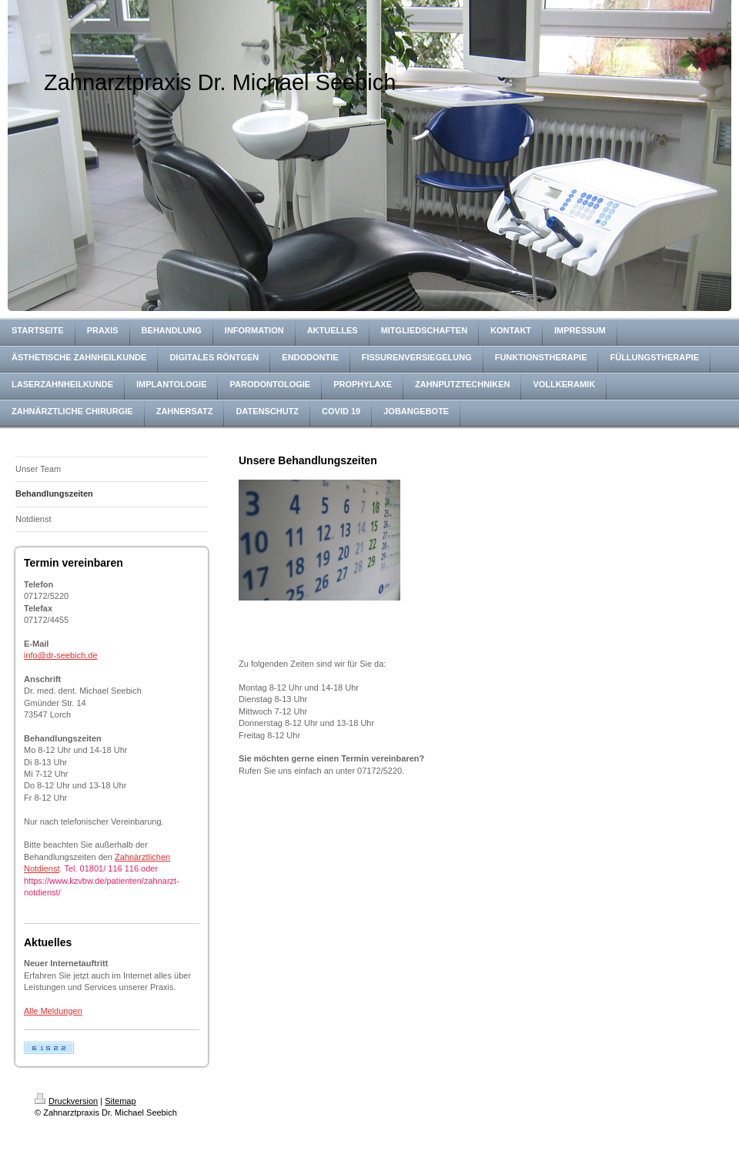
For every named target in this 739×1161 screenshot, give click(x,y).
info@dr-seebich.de (61, 655)
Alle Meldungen (53, 1010)
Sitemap (120, 1101)
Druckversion (66, 1101)
